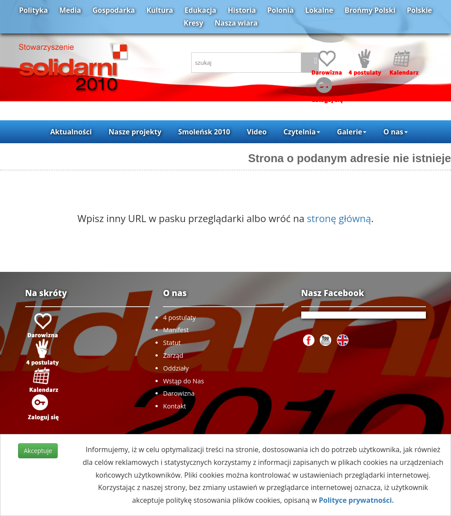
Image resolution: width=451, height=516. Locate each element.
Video (257, 132)
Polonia (280, 10)
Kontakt (174, 406)
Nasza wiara (236, 23)
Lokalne (319, 10)
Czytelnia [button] (301, 132)
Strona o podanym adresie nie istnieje (349, 158)
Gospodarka (113, 10)
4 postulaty (179, 317)
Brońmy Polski (370, 10)
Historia (242, 10)
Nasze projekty (135, 132)
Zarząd (173, 355)
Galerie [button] (351, 132)
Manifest (176, 330)
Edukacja (200, 10)
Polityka (33, 10)
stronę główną (339, 218)
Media (70, 10)
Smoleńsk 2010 (204, 132)
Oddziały (176, 368)
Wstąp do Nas (183, 381)
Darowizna (178, 393)
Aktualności (71, 132)
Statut (172, 342)
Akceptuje (38, 450)
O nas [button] (395, 132)
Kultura (159, 10)
